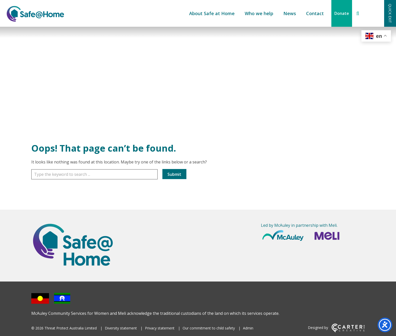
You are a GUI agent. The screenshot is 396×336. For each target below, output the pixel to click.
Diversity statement (121, 328)
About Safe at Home (212, 13)
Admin (248, 328)
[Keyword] (94, 174)
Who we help (259, 13)
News (289, 13)
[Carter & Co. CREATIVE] (348, 331)
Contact (315, 13)
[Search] (357, 13)
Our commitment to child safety (209, 328)
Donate (341, 13)
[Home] (83, 245)
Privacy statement (160, 328)
